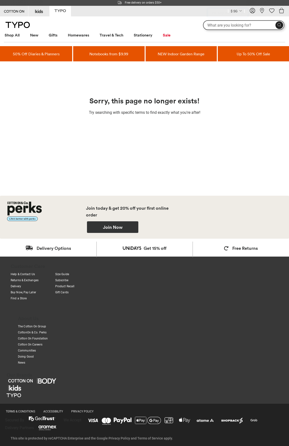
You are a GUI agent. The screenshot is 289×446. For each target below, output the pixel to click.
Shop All (12, 35)
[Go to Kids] (38, 11)
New (34, 35)
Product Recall (64, 286)
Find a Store (19, 298)
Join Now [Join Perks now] (113, 227)
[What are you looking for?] (243, 25)
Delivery (16, 286)
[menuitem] (16, 35)
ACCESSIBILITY (53, 411)
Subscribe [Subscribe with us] (61, 280)
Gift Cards (62, 292)
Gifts (53, 35)
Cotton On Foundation (33, 338)
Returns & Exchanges (25, 280)
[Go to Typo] (60, 11)
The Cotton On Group (32, 326)
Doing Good (26, 356)
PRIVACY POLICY (82, 411)
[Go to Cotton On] (14, 11)
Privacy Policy (119, 438)
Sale (167, 35)
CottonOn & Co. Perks (32, 332)
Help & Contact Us (23, 274)
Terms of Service (150, 438)
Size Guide (62, 274)
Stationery (143, 35)
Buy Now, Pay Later (23, 292)
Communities (27, 350)
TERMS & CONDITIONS (20, 411)
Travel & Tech (111, 35)
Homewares (78, 35)
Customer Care (28, 266)
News (21, 362)
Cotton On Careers (30, 344)
